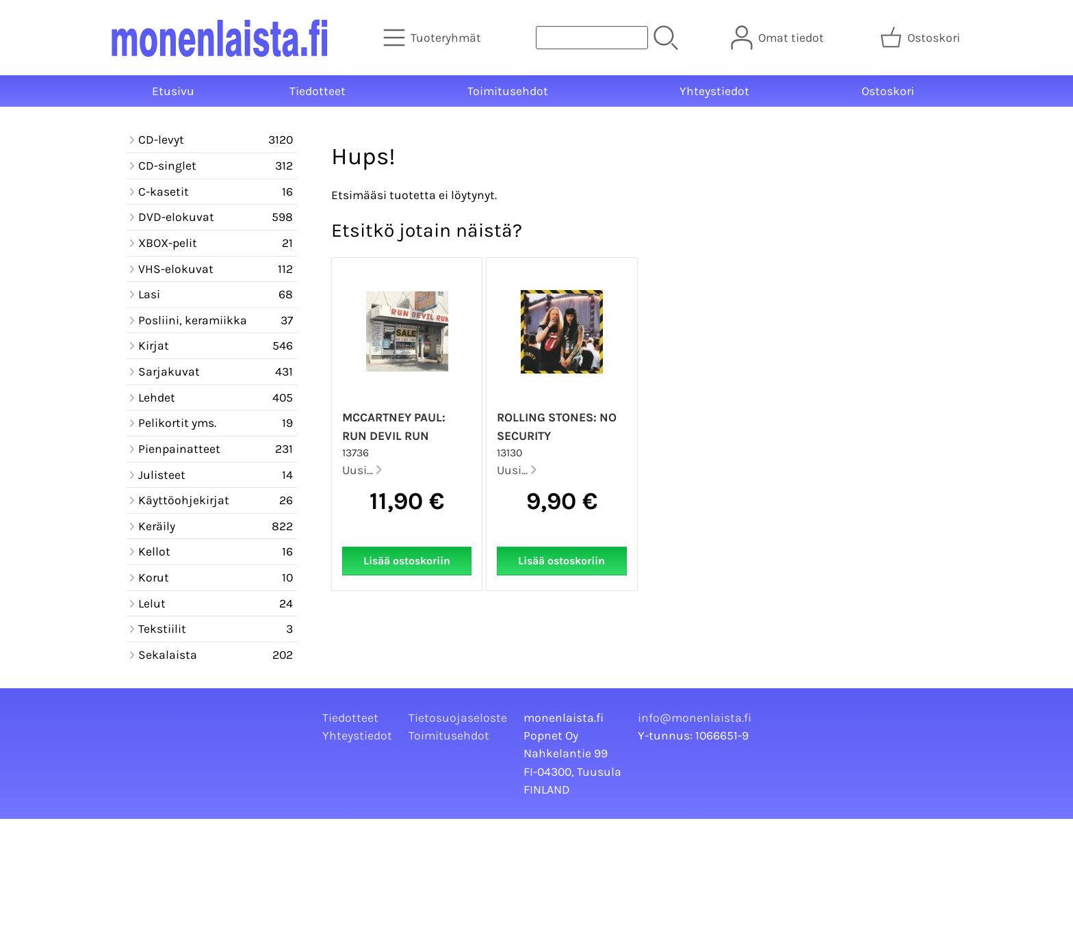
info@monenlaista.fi (694, 717)
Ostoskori (888, 91)
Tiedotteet (317, 91)
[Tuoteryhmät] (433, 37)
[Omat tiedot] (778, 37)
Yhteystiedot (714, 91)
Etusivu (173, 91)
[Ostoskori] (921, 37)
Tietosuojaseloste (458, 717)
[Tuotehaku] (592, 37)
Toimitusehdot (507, 91)
